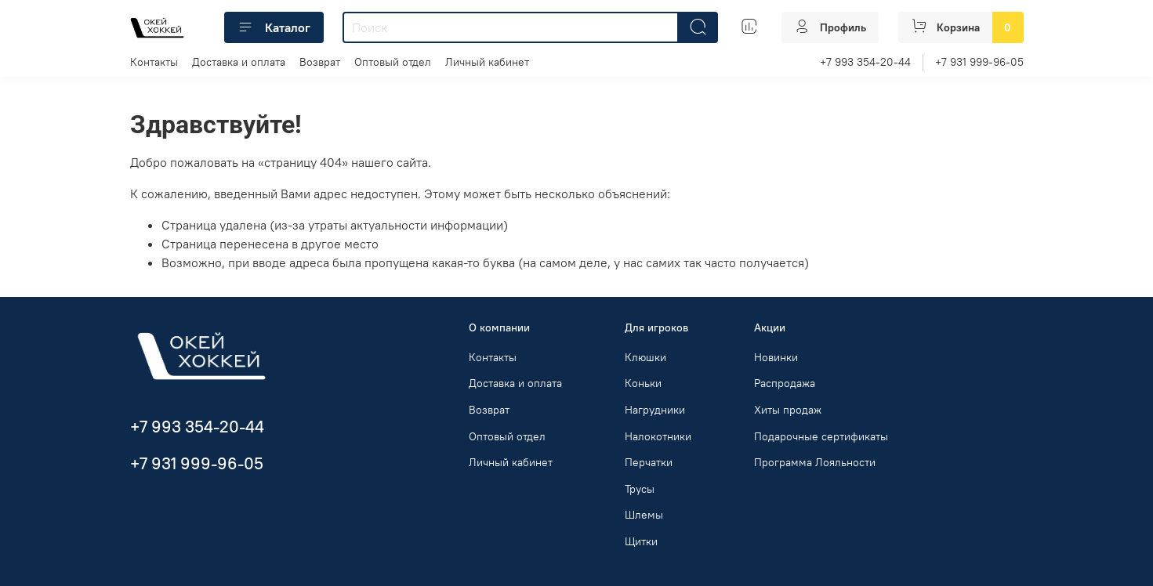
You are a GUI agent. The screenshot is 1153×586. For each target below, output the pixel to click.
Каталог (273, 27)
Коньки (643, 383)
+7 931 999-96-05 (979, 62)
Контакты (154, 62)
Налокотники (658, 436)
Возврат (319, 62)
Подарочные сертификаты (821, 436)
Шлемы (644, 515)
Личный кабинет (487, 62)
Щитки (641, 541)
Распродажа (784, 383)
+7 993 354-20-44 (865, 62)
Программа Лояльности (815, 462)
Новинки (776, 357)
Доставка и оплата (238, 62)
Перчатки (649, 462)
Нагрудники (655, 410)
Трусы (639, 489)
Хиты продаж (787, 410)
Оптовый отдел (392, 62)
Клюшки (645, 357)
